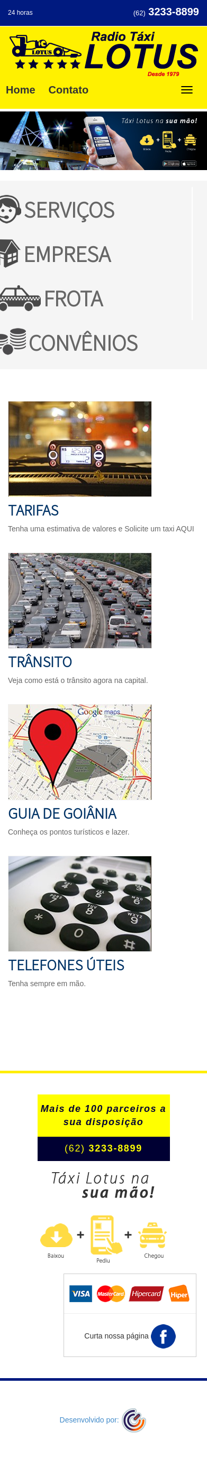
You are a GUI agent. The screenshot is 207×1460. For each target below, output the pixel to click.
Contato (69, 90)
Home (20, 90)
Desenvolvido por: (104, 1420)
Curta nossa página (129, 1336)
